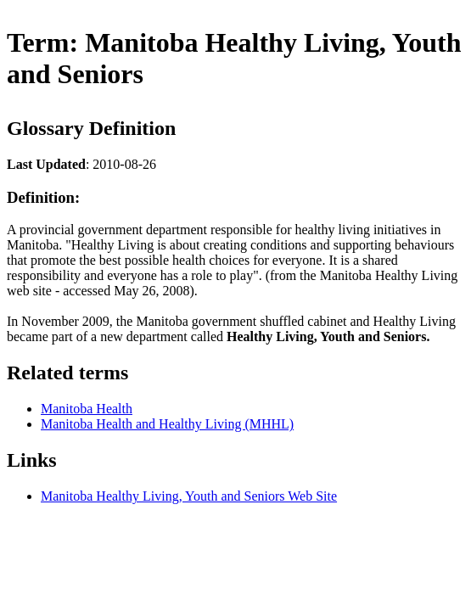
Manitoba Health (86, 408)
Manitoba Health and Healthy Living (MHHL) (167, 424)
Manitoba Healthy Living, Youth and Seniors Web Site (189, 496)
